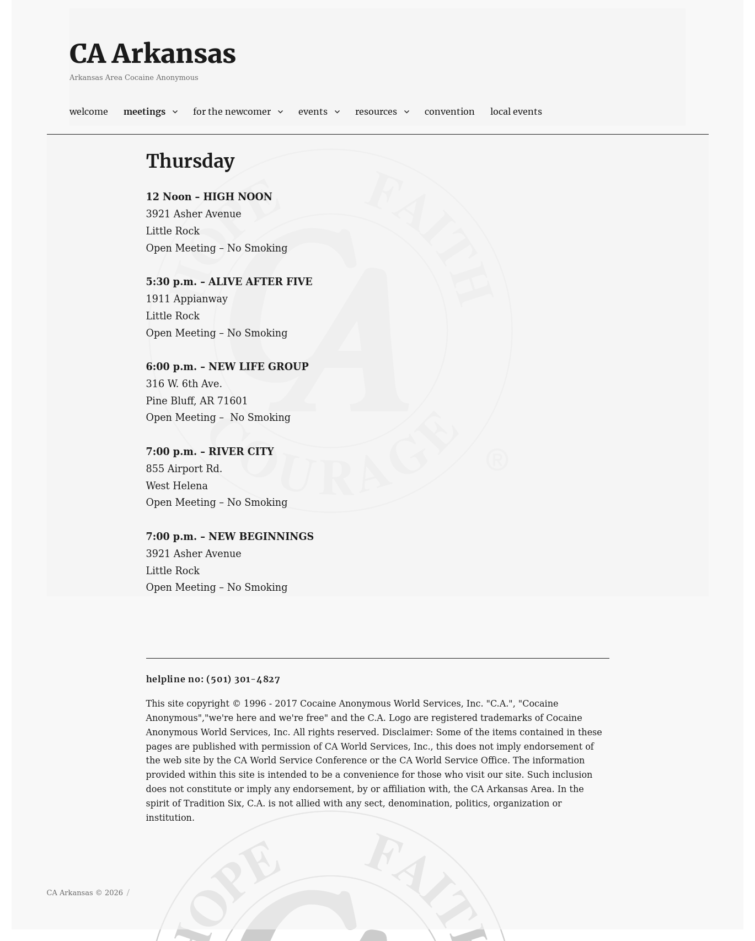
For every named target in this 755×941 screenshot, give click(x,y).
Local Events (516, 111)
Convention (450, 111)
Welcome (88, 111)
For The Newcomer (232, 111)
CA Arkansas (152, 53)
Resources (376, 111)
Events (313, 111)
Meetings (144, 111)
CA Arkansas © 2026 (85, 893)
